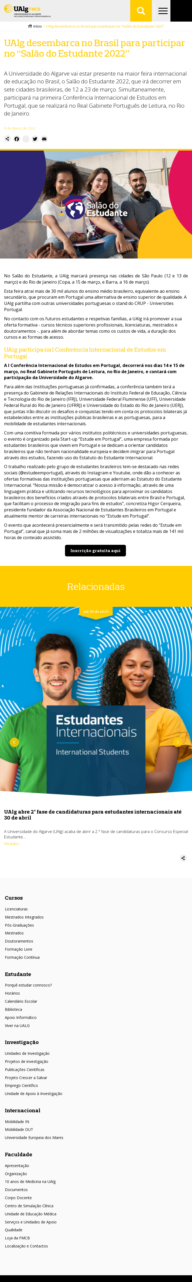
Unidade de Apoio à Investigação (33, 1093)
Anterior (14, 742)
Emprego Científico (21, 1085)
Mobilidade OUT (19, 1129)
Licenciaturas (16, 909)
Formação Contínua (22, 957)
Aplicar (141, 11)
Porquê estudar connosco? (28, 985)
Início (37, 26)
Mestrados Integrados (24, 917)
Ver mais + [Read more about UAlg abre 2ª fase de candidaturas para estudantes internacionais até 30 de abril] (12, 843)
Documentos (16, 1189)
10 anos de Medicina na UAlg (30, 1181)
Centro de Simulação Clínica (29, 1205)
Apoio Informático (21, 1017)
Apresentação (17, 1165)
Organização (16, 1173)
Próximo (177, 742)
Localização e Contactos (26, 1246)
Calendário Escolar (21, 1001)
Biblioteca (13, 1009)
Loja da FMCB (17, 1237)
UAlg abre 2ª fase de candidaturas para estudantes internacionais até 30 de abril (92, 814)
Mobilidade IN (17, 1121)
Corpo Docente (18, 1197)
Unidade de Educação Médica (30, 1213)
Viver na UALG (17, 1025)
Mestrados (14, 933)
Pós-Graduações (19, 925)
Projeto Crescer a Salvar (26, 1077)
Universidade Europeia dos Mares (34, 1137)
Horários (12, 993)
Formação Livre (18, 949)
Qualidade (13, 1229)
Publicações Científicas (24, 1069)
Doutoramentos (19, 941)
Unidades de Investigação (27, 1053)
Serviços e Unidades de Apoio (31, 1222)
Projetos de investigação (26, 1061)
